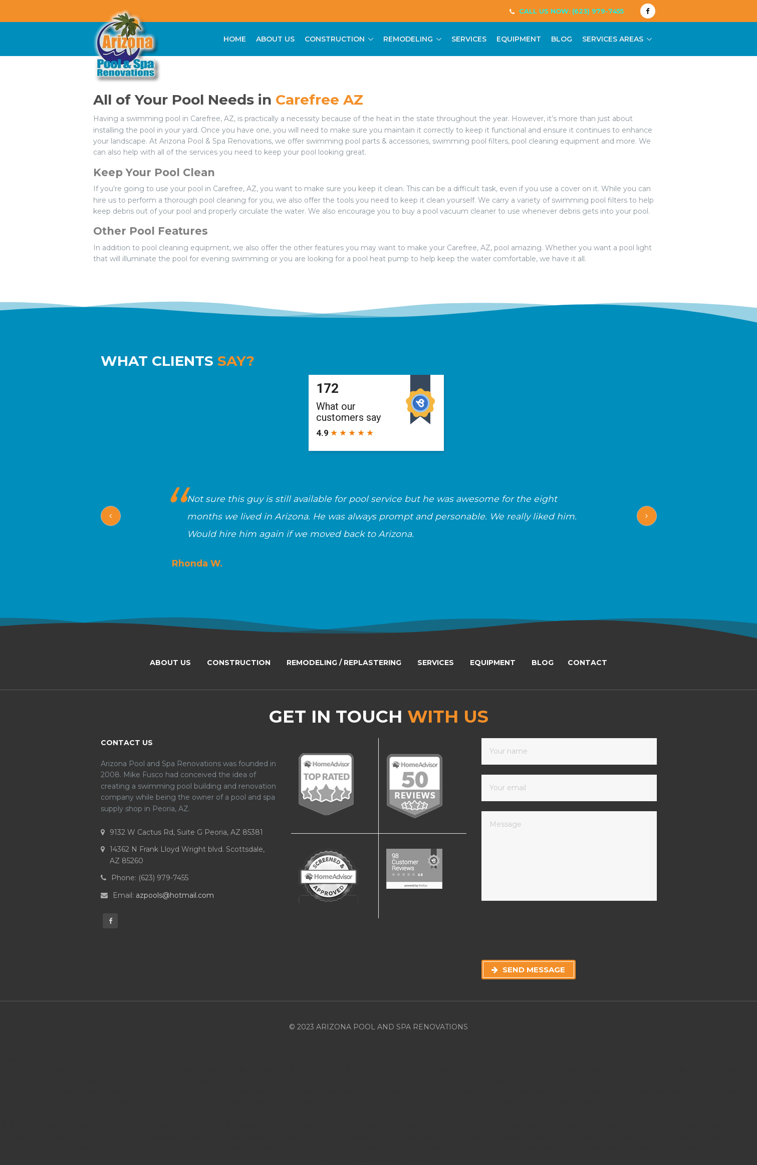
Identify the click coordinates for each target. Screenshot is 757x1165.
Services (468, 39)
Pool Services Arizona (443, 1080)
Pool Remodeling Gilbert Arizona (334, 1069)
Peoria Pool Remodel (373, 1147)
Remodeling (408, 39)
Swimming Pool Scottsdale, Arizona (312, 1058)
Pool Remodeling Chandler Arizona (692, 1058)
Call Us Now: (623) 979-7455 (571, 11)
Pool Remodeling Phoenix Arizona (216, 1080)
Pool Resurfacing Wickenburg (329, 1125)
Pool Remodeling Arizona (292, 1114)
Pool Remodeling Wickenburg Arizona (615, 1091)
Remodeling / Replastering (344, 662)
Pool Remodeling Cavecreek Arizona (564, 1058)
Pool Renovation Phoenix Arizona (669, 1080)
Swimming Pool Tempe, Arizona (192, 1058)
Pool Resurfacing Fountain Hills (379, 1136)
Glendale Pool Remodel (454, 1147)
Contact (587, 662)
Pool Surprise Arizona (175, 1125)
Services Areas (612, 39)
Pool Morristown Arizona (684, 1114)
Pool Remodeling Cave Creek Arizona (663, 1102)
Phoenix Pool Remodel (186, 1147)
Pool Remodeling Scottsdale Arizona (481, 1091)
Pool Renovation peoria (680, 1136)
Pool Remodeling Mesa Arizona (573, 1069)
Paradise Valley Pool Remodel (281, 1147)
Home (234, 39)
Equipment (518, 39)
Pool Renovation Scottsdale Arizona (546, 1080)
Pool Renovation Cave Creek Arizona (200, 1091)
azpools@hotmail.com (175, 895)
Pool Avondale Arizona (441, 1114)
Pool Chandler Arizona (600, 1114)
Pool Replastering (529, 1147)
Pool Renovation (386, 1091)
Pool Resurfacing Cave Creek (272, 1136)
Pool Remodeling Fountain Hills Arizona (205, 1069)
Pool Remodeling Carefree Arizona (437, 1058)
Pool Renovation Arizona (310, 1091)
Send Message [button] (528, 969)
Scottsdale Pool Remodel (99, 1147)
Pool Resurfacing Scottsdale (433, 1125)
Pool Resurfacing (244, 1125)
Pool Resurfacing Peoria (620, 1125)
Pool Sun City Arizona (98, 1125)
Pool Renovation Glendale (591, 1136)
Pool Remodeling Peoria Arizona (97, 1080)
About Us (275, 39)
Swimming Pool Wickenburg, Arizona (68, 1058)
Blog (561, 39)
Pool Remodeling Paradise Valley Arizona (258, 1102)
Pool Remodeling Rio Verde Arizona (341, 1080)
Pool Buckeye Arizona (521, 1114)
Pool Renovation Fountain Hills (490, 1136)
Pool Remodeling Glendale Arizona (455, 1069)
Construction (335, 39)
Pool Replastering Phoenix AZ (384, 1158)
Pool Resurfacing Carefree (173, 1136)
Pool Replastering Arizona (608, 1147)
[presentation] (557, 930)
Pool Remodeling (369, 1114)
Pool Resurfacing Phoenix (530, 1125)
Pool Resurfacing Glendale (78, 1136)
